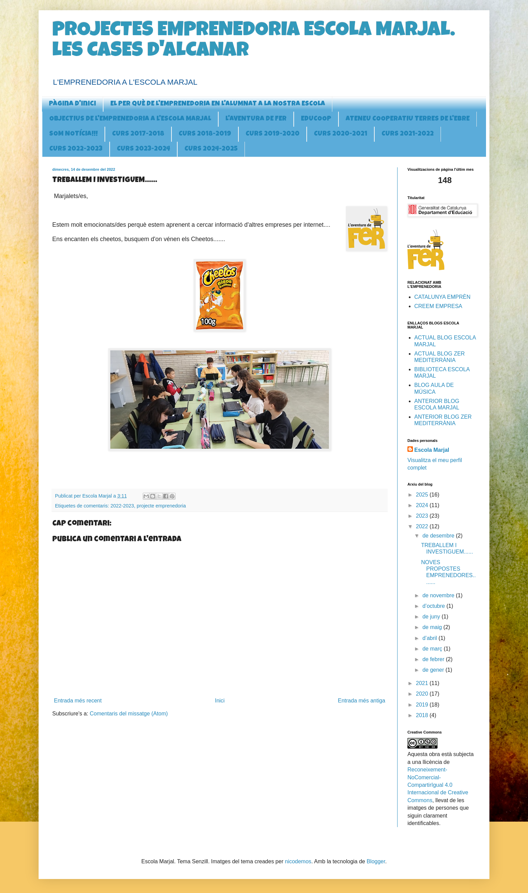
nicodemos (298, 861)
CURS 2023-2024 (143, 149)
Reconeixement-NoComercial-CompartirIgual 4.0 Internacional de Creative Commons (437, 785)
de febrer (434, 659)
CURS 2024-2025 (211, 149)
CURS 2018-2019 (205, 134)
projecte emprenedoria (161, 505)
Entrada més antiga (361, 700)
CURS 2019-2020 (273, 134)
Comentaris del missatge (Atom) (129, 713)
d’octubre (434, 606)
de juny (432, 616)
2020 (423, 694)
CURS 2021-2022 (407, 134)
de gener (434, 670)
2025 (423, 495)
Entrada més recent (78, 700)
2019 (423, 705)
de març (433, 649)
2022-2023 (122, 505)
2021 (423, 683)
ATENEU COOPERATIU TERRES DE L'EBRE (408, 119)
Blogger (375, 861)
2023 (423, 516)
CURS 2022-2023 (75, 149)
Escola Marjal (431, 450)
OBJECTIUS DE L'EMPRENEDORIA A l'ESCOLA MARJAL (130, 119)
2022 (423, 526)
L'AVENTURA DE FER (256, 119)
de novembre (439, 595)
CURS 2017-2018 (138, 134)
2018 (423, 715)
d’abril (430, 638)
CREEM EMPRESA (438, 306)
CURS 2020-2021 (340, 134)
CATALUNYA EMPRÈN (442, 297)
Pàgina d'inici (72, 104)
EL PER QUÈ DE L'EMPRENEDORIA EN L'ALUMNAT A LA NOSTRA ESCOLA (217, 104)
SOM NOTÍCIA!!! (73, 134)
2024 (423, 505)
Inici (219, 700)
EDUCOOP (316, 119)
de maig (432, 627)
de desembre (439, 536)
